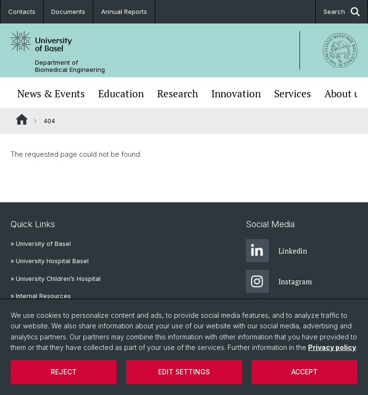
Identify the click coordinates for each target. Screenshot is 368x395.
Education (121, 93)
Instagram (279, 281)
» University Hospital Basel (50, 261)
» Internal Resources (41, 296)
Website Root (21, 119)
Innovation (236, 93)
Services (292, 93)
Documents (68, 11)
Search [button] (341, 11)
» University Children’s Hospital (56, 278)
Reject (64, 372)
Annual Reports (124, 11)
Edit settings (184, 372)
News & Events (51, 93)
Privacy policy (332, 347)
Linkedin (276, 250)
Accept (304, 372)
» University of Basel (41, 243)
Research (177, 93)
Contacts (21, 11)
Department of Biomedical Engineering (70, 66)
